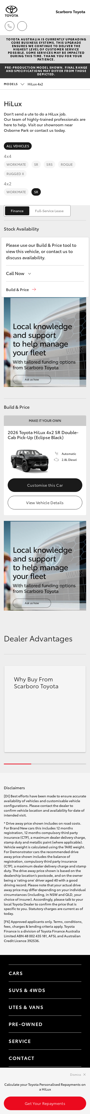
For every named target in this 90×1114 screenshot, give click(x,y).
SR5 (49, 164)
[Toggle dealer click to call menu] (9, 26)
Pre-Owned (26, 1023)
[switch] (37, 210)
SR (36, 164)
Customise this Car (45, 485)
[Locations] (22, 26)
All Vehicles (17, 145)
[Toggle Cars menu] (73, 973)
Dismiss (75, 1074)
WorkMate (16, 164)
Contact (22, 1057)
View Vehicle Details (45, 502)
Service (20, 1040)
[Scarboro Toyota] (11, 11)
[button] (21, 289)
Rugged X (15, 173)
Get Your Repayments (45, 1103)
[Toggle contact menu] (73, 1024)
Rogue (67, 164)
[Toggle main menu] (80, 26)
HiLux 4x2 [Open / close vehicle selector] (23, 84)
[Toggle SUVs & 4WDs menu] (73, 990)
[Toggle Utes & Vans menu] (73, 1007)
